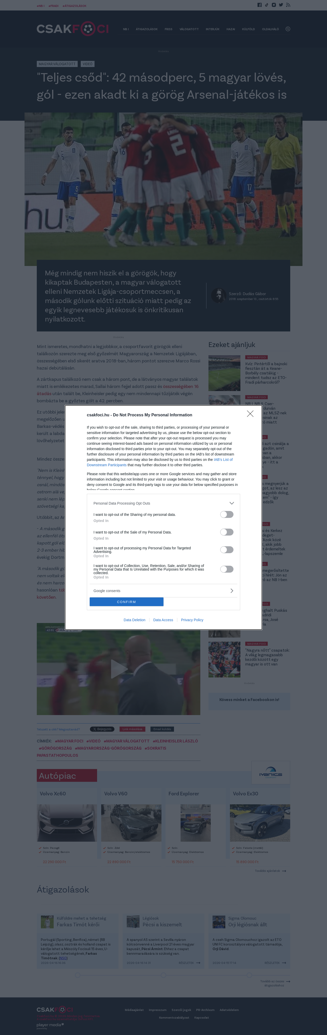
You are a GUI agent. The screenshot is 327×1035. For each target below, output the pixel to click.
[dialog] (163, 517)
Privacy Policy (192, 620)
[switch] (226, 514)
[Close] (252, 415)
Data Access (163, 620)
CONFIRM (126, 602)
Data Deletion (134, 620)
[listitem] (163, 503)
